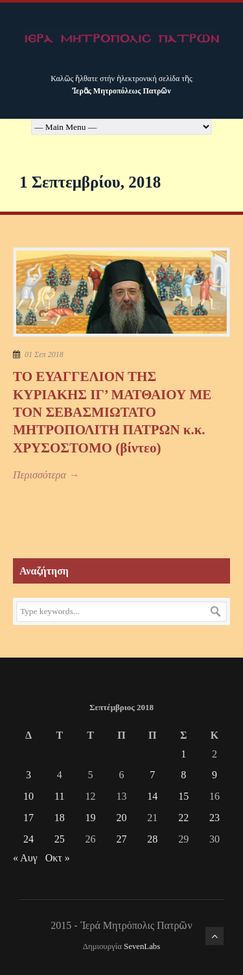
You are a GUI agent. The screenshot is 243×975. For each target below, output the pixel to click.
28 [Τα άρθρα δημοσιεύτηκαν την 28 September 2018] (152, 839)
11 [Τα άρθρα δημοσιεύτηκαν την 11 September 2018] (59, 796)
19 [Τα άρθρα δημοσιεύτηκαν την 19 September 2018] (91, 817)
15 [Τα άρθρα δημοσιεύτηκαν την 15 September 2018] (183, 796)
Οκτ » (57, 857)
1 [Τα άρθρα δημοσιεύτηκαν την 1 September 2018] (183, 753)
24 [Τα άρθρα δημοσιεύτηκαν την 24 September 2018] (28, 839)
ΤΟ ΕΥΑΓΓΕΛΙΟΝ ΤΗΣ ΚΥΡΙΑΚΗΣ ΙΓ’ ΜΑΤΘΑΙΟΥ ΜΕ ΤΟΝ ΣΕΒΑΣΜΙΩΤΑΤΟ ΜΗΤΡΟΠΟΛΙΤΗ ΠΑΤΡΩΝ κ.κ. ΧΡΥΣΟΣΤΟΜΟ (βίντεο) (112, 412)
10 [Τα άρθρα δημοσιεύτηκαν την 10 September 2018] (28, 796)
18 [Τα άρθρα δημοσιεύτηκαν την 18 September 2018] (59, 817)
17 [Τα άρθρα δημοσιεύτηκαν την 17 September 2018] (28, 817)
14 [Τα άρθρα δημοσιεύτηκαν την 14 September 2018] (152, 796)
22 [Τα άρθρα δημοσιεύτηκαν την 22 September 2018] (183, 817)
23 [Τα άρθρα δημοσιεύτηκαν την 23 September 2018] (214, 817)
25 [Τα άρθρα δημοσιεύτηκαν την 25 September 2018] (59, 839)
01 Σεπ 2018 (44, 354)
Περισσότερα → (46, 474)
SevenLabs (142, 946)
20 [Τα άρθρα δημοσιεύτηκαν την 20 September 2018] (121, 817)
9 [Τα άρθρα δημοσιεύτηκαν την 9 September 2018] (214, 774)
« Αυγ (25, 857)
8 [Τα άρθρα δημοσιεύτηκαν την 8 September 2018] (183, 774)
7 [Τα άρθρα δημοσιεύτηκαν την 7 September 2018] (152, 774)
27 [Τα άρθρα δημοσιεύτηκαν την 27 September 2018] (121, 839)
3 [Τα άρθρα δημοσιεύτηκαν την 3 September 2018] (28, 774)
